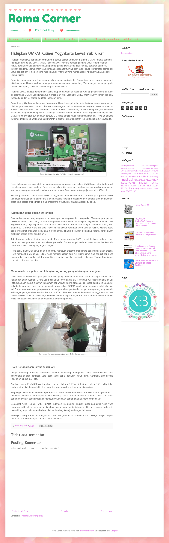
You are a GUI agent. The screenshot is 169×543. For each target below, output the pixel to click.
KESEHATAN (128, 183)
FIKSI (146, 176)
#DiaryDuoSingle (127, 168)
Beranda (13, 39)
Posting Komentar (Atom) (32, 516)
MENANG (125, 186)
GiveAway (154, 176)
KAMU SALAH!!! (142, 205)
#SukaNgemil (131, 39)
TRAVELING (131, 191)
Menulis (142, 185)
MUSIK (133, 186)
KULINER (143, 183)
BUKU (139, 176)
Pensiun (143, 188)
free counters (126, 53)
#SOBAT (154, 171)
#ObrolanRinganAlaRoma (106, 39)
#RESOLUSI (146, 171)
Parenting (134, 188)
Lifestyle (155, 183)
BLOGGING (131, 176)
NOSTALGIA (152, 186)
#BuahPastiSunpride (150, 166)
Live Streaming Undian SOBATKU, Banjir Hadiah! (146, 233)
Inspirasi (127, 179)
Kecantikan (70, 39)
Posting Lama (106, 511)
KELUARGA (152, 180)
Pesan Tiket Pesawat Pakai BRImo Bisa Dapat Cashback (146, 262)
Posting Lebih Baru (20, 511)
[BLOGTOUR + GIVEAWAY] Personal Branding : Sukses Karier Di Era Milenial (145, 222)
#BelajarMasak (51, 39)
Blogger (114, 531)
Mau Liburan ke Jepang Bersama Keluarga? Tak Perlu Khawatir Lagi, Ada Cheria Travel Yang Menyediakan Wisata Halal (146, 250)
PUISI (124, 188)
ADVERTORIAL (142, 173)
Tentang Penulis (30, 39)
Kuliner (85, 39)
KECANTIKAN (139, 180)
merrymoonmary (86, 531)
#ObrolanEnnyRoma (150, 168)
